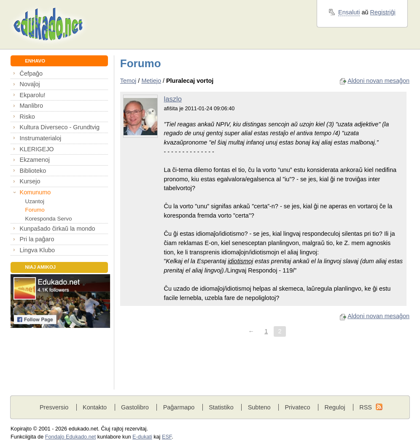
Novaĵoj (30, 84)
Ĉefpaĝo (31, 73)
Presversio (54, 407)
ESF (167, 437)
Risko (27, 116)
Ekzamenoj (35, 159)
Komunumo (35, 192)
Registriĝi (383, 12)
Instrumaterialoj (41, 138)
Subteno (259, 407)
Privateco (297, 407)
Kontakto (95, 407)
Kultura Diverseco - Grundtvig (60, 127)
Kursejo (30, 181)
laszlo (172, 99)
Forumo (34, 210)
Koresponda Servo (48, 218)
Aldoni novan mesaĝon (378, 80)
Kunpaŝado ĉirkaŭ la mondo (57, 228)
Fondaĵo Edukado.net (70, 437)
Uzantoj (34, 201)
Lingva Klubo (37, 250)
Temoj (128, 80)
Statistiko (221, 407)
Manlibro (31, 105)
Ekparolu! (33, 95)
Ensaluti (349, 12)
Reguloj (334, 407)
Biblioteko (33, 170)
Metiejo (151, 80)
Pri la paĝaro (37, 239)
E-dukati (142, 437)
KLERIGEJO (37, 149)
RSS (365, 407)
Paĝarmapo (179, 407)
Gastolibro (135, 407)
